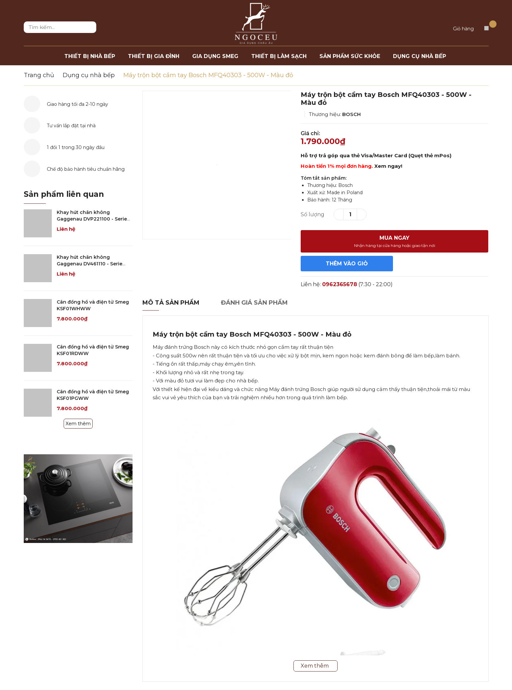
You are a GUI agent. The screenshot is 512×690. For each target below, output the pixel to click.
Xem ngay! (388, 166)
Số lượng (312, 214)
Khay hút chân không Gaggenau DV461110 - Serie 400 (89, 263)
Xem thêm (78, 424)
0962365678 (339, 284)
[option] (216, 165)
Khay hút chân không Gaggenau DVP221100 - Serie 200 (92, 218)
